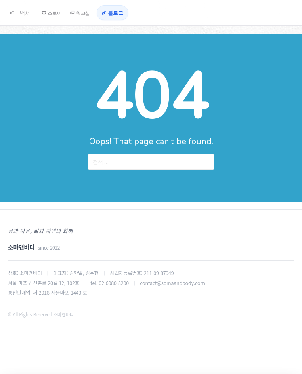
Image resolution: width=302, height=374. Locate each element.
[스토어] (60, 12)
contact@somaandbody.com (172, 283)
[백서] (22, 12)
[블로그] (137, 12)
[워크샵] (97, 12)
